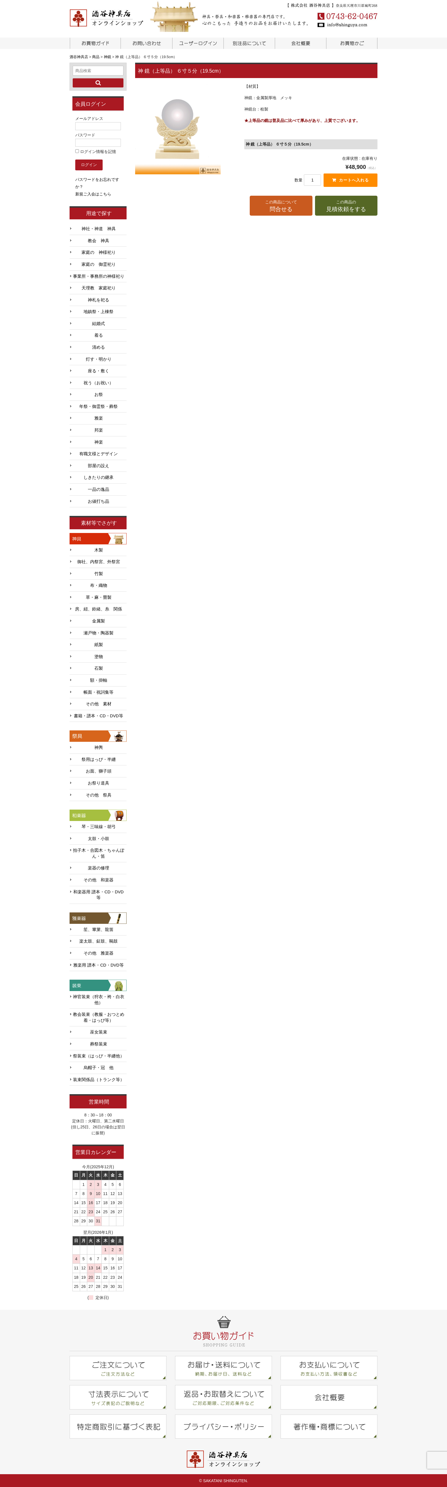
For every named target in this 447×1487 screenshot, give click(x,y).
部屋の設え (98, 465)
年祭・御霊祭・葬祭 (98, 406)
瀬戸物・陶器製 (98, 632)
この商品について (281, 206)
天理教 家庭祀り (99, 287)
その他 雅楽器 (98, 952)
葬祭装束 (98, 1043)
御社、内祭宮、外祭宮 (98, 561)
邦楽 (98, 429)
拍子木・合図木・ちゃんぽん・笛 (98, 852)
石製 (98, 667)
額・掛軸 (98, 679)
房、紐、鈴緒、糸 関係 (98, 608)
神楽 (98, 441)
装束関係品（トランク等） (98, 1079)
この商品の (346, 206)
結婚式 (98, 323)
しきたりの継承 (98, 477)
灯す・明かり (98, 358)
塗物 (98, 656)
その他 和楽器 (98, 879)
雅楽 (98, 417)
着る (98, 334)
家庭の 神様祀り (99, 252)
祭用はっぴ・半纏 (99, 759)
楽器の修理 (98, 867)
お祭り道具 (98, 782)
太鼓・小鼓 (98, 838)
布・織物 (98, 585)
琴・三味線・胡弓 (99, 826)
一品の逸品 (98, 489)
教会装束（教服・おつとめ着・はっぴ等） (98, 1017)
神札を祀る (98, 299)
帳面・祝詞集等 (98, 691)
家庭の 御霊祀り (99, 264)
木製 (98, 549)
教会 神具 (98, 240)
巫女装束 (98, 1031)
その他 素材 (98, 703)
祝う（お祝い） (98, 382)
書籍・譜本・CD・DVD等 (98, 715)
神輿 (98, 747)
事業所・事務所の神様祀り (98, 275)
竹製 (98, 573)
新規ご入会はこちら (93, 193)
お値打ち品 (98, 501)
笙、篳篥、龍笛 (98, 929)
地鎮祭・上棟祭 (98, 311)
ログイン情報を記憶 (95, 151)
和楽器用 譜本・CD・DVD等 (98, 894)
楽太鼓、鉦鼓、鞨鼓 (98, 940)
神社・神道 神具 (99, 228)
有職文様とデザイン (98, 453)
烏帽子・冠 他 (98, 1067)
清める (98, 346)
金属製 (98, 620)
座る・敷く (98, 370)
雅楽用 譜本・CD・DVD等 (98, 964)
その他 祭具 (98, 794)
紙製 (98, 644)
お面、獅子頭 (98, 770)
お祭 (98, 394)
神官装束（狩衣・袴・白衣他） (98, 999)
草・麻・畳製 (98, 597)
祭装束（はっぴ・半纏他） (98, 1055)
